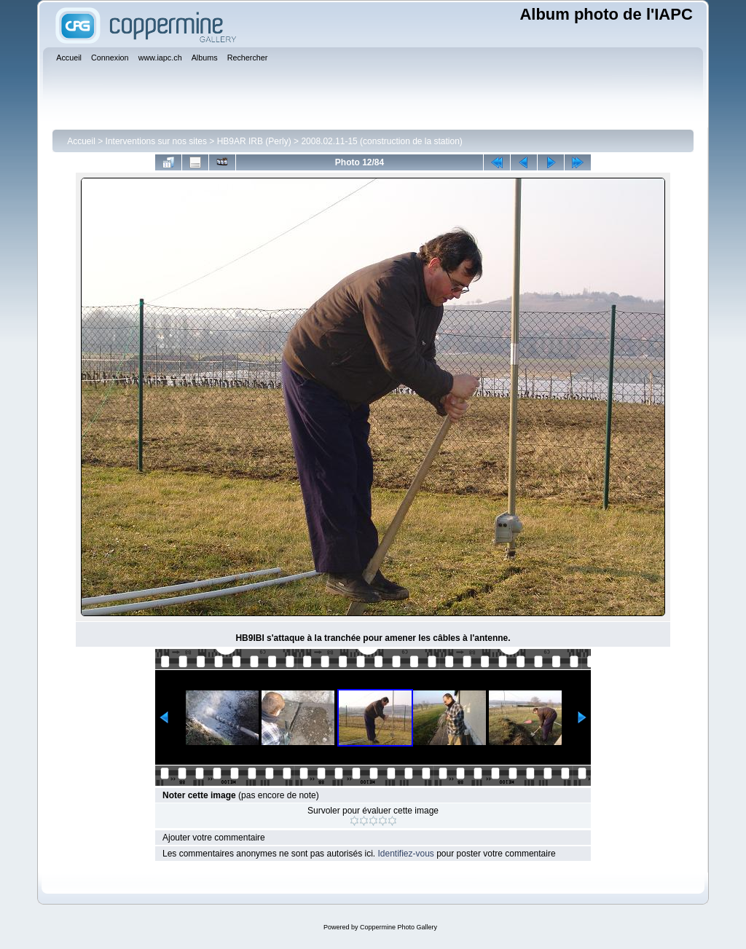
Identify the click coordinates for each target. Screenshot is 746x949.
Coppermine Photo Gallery (398, 927)
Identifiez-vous (405, 853)
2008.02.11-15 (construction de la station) (381, 141)
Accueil (81, 141)
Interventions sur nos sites (156, 141)
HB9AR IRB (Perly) (254, 141)
